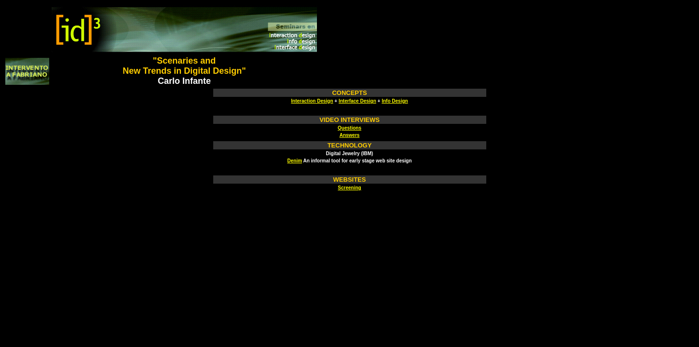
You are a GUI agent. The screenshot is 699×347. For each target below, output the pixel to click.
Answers (350, 135)
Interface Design (357, 101)
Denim (294, 160)
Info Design (395, 101)
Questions (349, 128)
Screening (349, 187)
